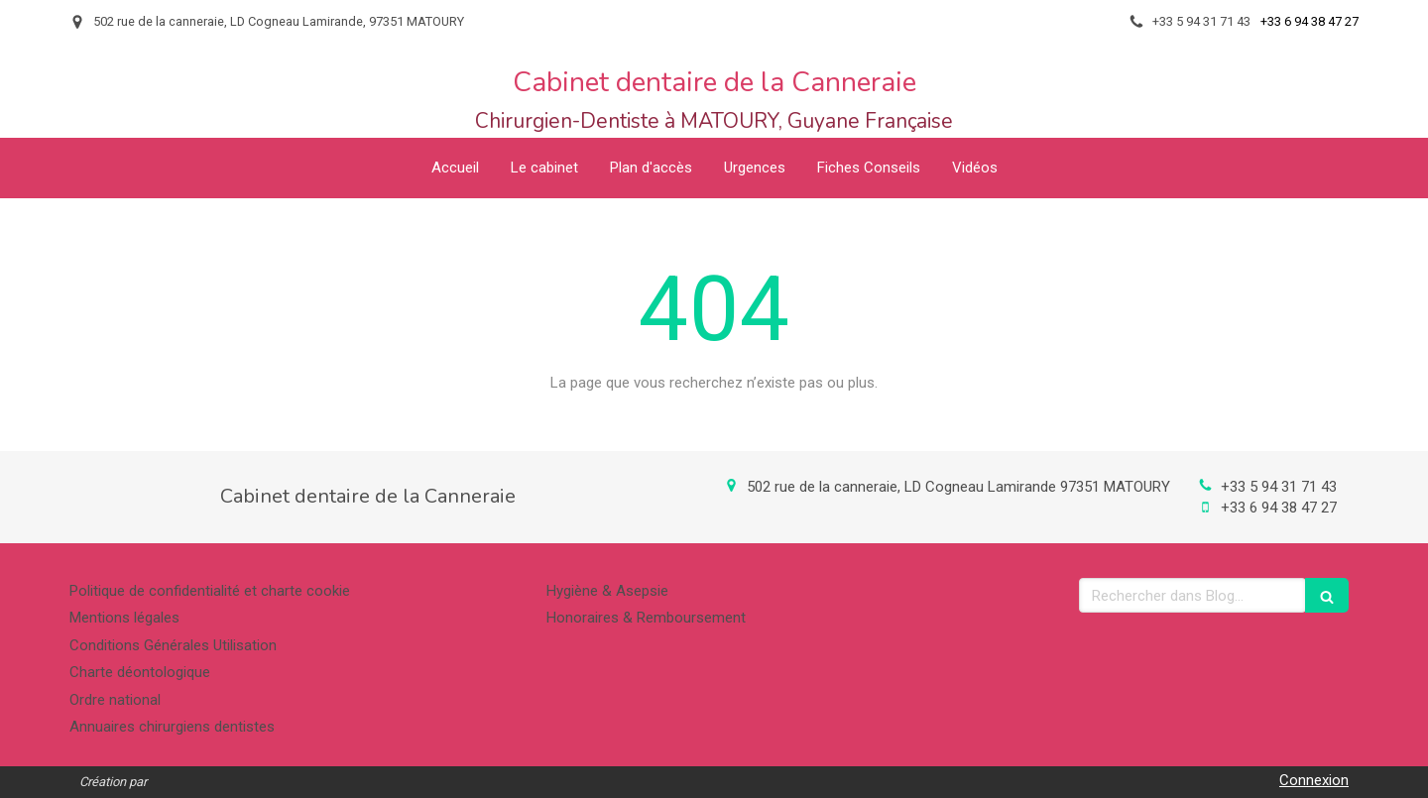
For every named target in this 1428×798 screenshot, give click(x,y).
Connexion (1314, 780)
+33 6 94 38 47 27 (1279, 507)
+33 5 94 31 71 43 (1279, 487)
